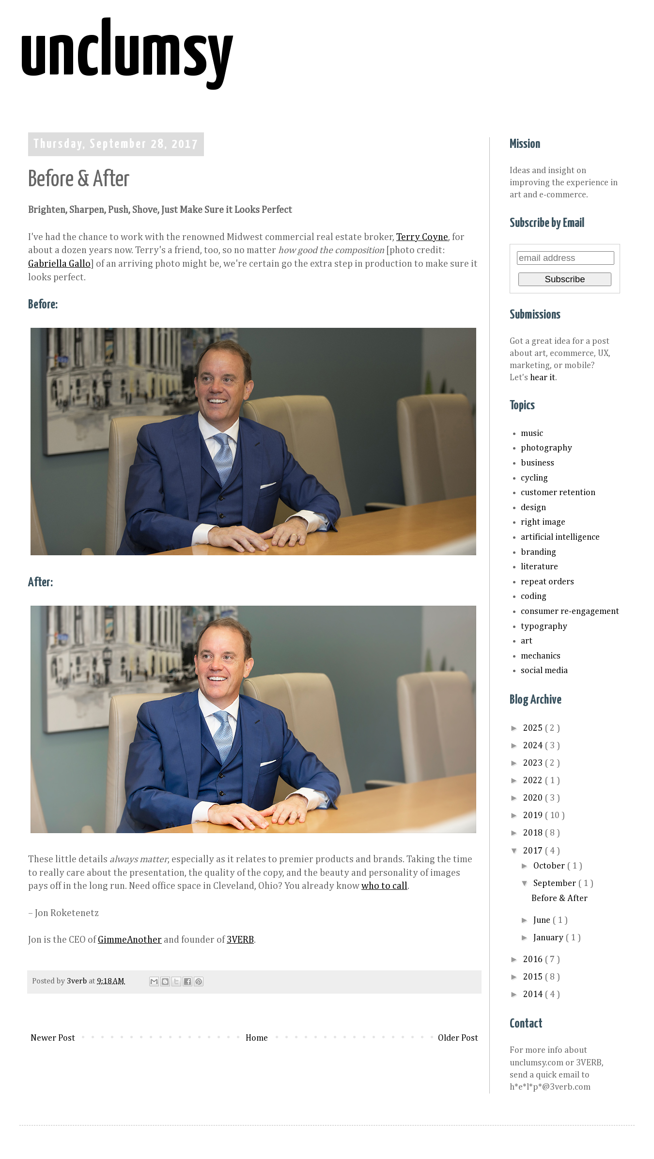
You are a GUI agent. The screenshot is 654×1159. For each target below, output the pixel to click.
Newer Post (53, 1038)
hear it (542, 377)
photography (546, 448)
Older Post (458, 1038)
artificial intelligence (560, 537)
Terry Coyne (422, 237)
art (526, 641)
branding (538, 552)
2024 (534, 745)
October (550, 866)
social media (544, 670)
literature (539, 567)
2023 (534, 763)
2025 (534, 728)
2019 (534, 815)
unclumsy (126, 53)
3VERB (240, 940)
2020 (534, 798)
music (532, 433)
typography (544, 626)
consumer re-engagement (570, 611)
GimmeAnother (130, 940)
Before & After (559, 898)
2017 (534, 851)
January (549, 938)
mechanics (541, 656)
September (555, 883)
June (542, 920)
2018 (534, 833)
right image (543, 522)
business (537, 463)
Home (257, 1038)
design (533, 507)
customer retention (558, 492)
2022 (534, 780)
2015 (534, 977)
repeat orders (547, 582)
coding (533, 596)
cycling (534, 478)
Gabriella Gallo (59, 264)
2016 (534, 959)
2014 (534, 994)
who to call (384, 886)
